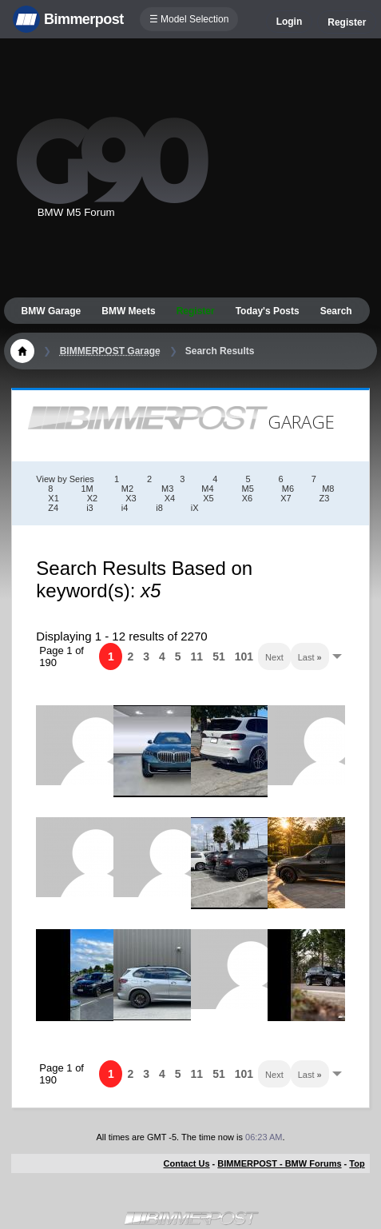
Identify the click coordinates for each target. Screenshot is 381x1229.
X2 (92, 498)
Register (346, 22)
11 (197, 656)
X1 (53, 498)
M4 (207, 488)
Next (274, 657)
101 (244, 656)
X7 (285, 498)
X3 (130, 498)
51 (218, 656)
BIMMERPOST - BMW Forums (279, 1163)
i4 (125, 508)
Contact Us (187, 1163)
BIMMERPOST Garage (110, 351)
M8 (328, 488)
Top (356, 1163)
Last (310, 657)
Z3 (324, 498)
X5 (208, 498)
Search (336, 311)
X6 (247, 498)
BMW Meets (128, 311)
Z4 (53, 508)
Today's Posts (268, 311)
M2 (127, 488)
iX (195, 508)
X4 (170, 498)
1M (87, 488)
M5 (248, 488)
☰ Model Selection (189, 19)
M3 (167, 488)
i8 (159, 508)
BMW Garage (51, 311)
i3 (89, 508)
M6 (288, 488)
